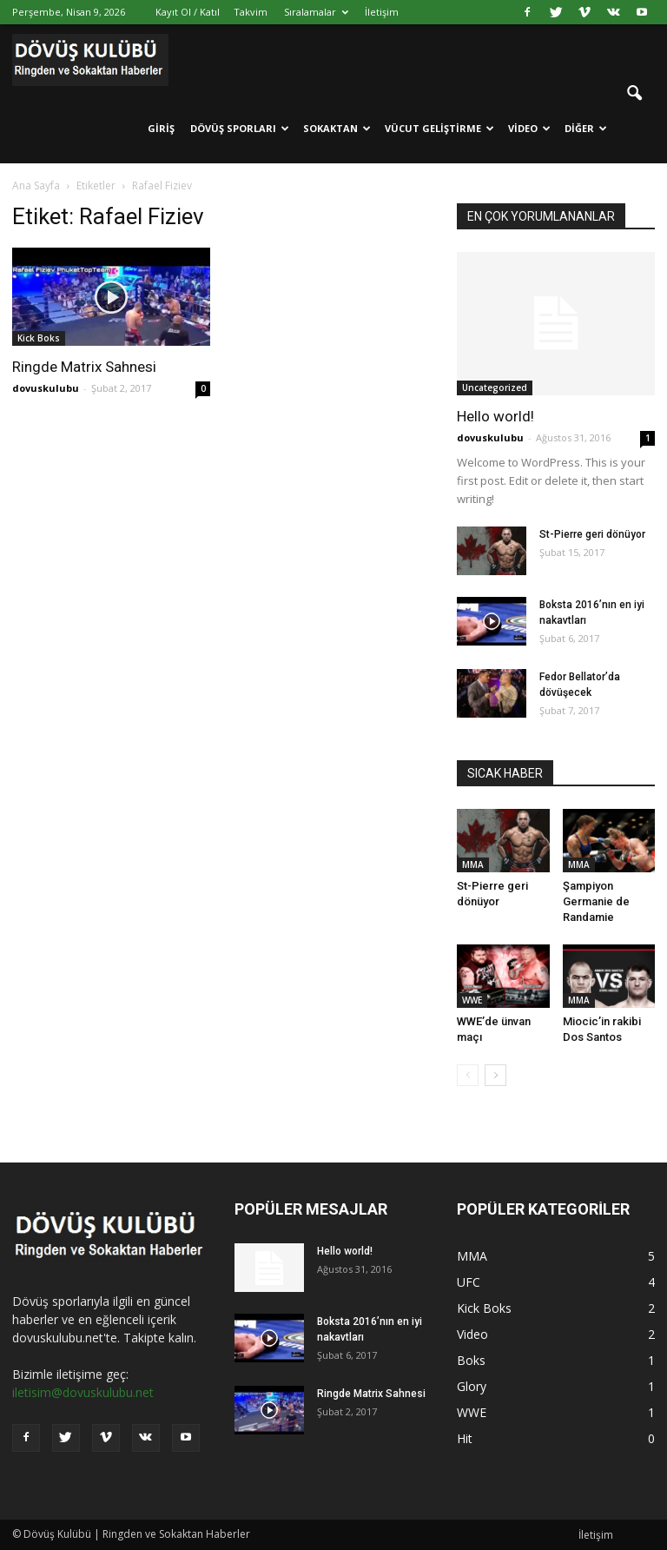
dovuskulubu (45, 387)
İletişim (382, 11)
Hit (464, 1438)
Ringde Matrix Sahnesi (84, 366)
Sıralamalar (316, 11)
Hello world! (495, 416)
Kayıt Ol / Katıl (187, 11)
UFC (468, 1282)
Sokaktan (337, 128)
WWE (472, 1000)
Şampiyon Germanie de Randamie (596, 901)
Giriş (161, 128)
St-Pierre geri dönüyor (592, 534)
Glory (471, 1386)
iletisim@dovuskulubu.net (83, 1392)
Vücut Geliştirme (439, 128)
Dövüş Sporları (239, 128)
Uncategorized (494, 387)
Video (529, 128)
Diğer (586, 128)
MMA (473, 864)
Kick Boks (38, 338)
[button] (634, 94)
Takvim (250, 11)
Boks (471, 1360)
